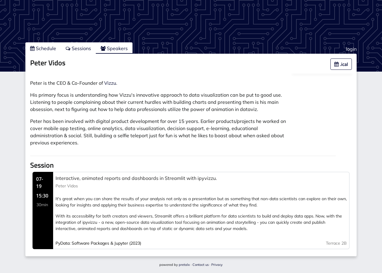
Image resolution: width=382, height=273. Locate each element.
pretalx (184, 265)
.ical (341, 64)
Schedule (43, 48)
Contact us (200, 265)
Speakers (114, 48)
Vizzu (110, 83)
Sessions (78, 48)
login (351, 49)
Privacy (217, 265)
